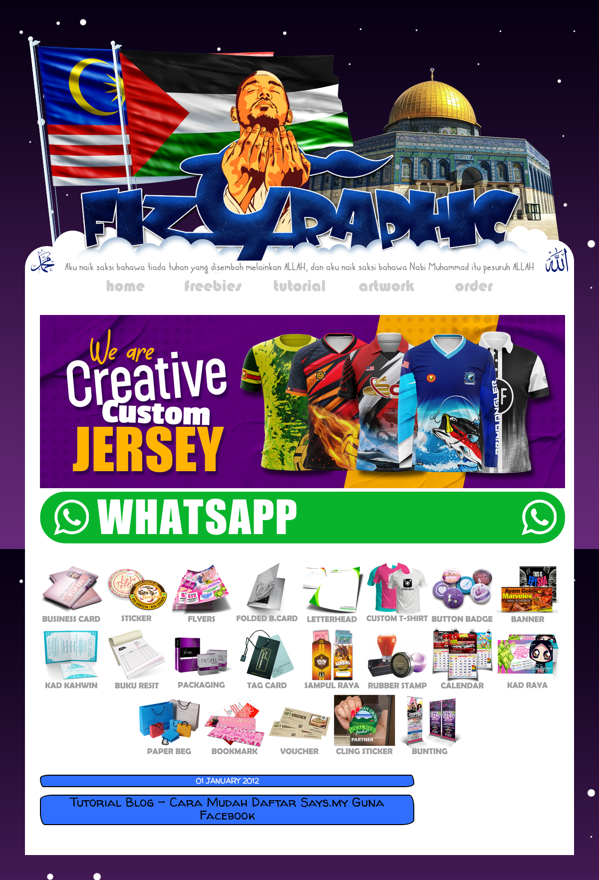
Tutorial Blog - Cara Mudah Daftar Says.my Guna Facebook (227, 808)
